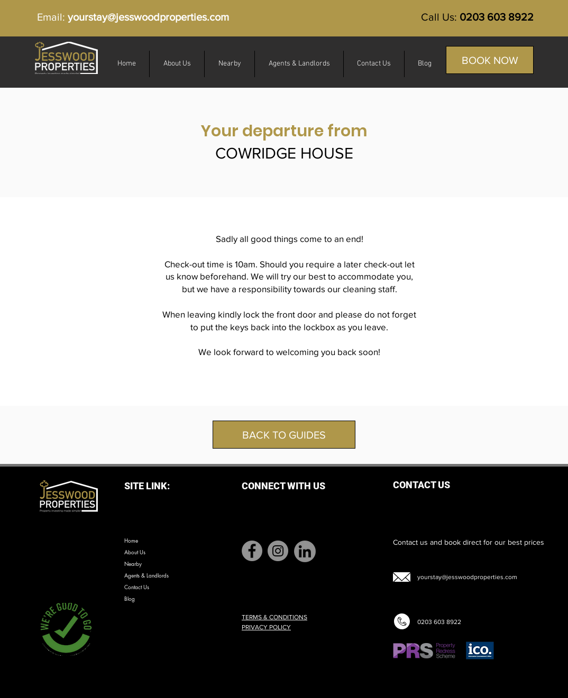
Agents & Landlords (146, 575)
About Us (134, 552)
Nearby (133, 563)
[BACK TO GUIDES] (284, 435)
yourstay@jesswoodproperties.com (148, 17)
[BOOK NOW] (490, 60)
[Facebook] (252, 551)
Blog (129, 598)
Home (131, 540)
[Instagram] (278, 551)
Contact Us (136, 587)
